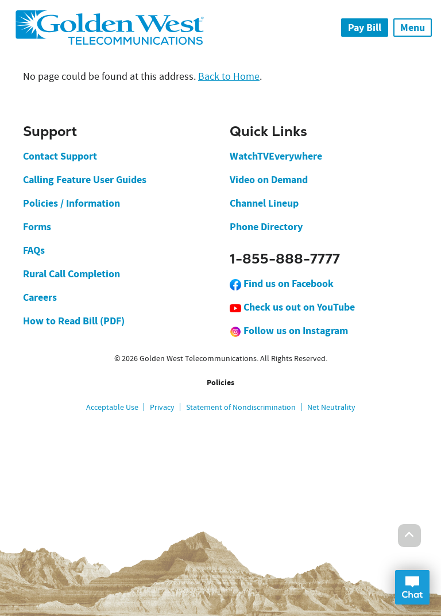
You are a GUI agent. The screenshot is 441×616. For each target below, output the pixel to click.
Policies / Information (71, 203)
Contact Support (60, 156)
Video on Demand (269, 180)
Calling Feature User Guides (84, 180)
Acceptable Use (112, 407)
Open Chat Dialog (412, 587)
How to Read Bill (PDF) (74, 321)
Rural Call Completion (71, 274)
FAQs (34, 250)
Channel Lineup (264, 203)
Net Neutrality (331, 407)
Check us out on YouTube (292, 307)
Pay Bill (364, 27)
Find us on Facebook (282, 283)
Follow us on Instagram (289, 331)
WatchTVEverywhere (276, 156)
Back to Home (229, 76)
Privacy (162, 407)
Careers (40, 297)
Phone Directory (266, 227)
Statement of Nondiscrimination (241, 407)
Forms (37, 227)
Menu (412, 27)
